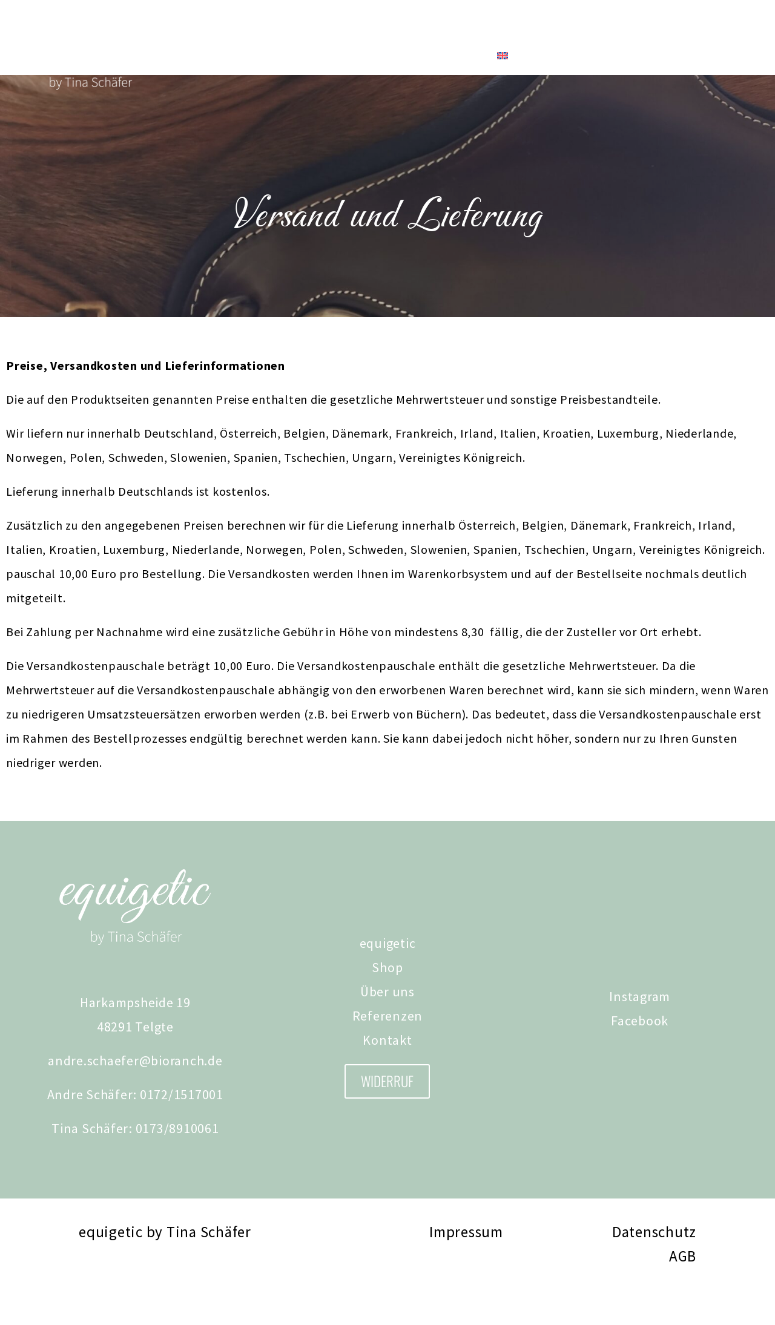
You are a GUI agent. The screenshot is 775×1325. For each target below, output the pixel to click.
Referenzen (384, 56)
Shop (182, 56)
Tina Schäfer (254, 56)
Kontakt (454, 56)
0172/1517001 (181, 1130)
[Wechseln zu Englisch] (502, 56)
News (321, 56)
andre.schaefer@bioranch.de (135, 1096)
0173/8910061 (177, 1164)
